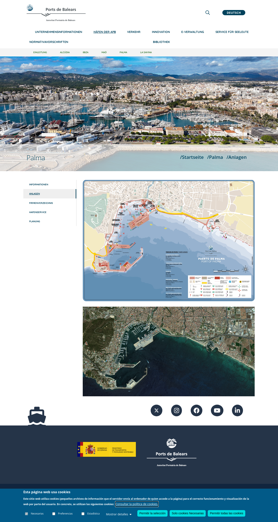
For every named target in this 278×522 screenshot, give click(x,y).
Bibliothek (161, 42)
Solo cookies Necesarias (188, 513)
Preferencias (65, 513)
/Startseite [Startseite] (192, 157)
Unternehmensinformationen (58, 32)
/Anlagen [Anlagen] (237, 157)
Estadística (93, 513)
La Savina (146, 52)
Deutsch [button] (234, 13)
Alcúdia (65, 52)
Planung (34, 221)
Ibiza (85, 52)
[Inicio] (56, 12)
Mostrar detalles (118, 514)
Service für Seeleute (232, 32)
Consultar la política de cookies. (136, 504)
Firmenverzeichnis (41, 203)
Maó (104, 52)
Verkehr (133, 32)
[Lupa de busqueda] (207, 13)
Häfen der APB (105, 32)
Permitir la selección (152, 513)
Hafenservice (37, 212)
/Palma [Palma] (215, 157)
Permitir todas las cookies (226, 513)
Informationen (38, 184)
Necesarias (37, 513)
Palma (123, 52)
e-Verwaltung (192, 32)
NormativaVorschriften (48, 42)
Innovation (161, 32)
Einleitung (40, 52)
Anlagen (34, 193)
